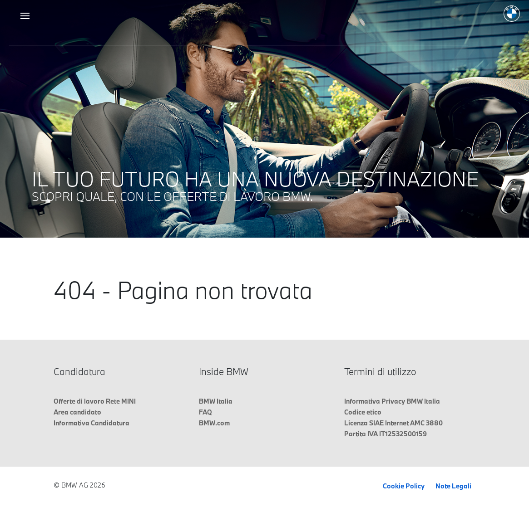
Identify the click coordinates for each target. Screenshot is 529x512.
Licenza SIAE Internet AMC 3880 (393, 423)
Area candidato (77, 412)
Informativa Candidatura (91, 423)
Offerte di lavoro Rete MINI (95, 401)
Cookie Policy (404, 486)
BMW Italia (215, 401)
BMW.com (214, 423)
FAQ (205, 412)
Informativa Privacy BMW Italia (392, 401)
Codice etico (362, 412)
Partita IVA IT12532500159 (385, 433)
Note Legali (453, 486)
